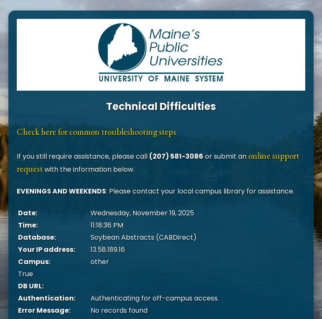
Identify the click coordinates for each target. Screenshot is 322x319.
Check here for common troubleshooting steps (96, 131)
